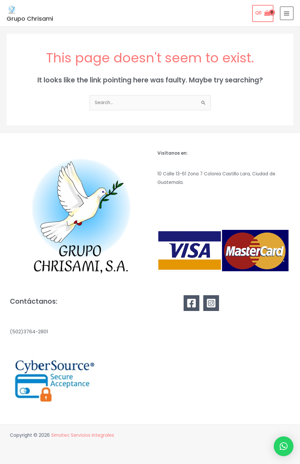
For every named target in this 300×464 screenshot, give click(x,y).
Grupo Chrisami (30, 18)
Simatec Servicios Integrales (82, 435)
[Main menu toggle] (286, 13)
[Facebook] (191, 303)
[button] (283, 446)
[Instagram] (211, 303)
